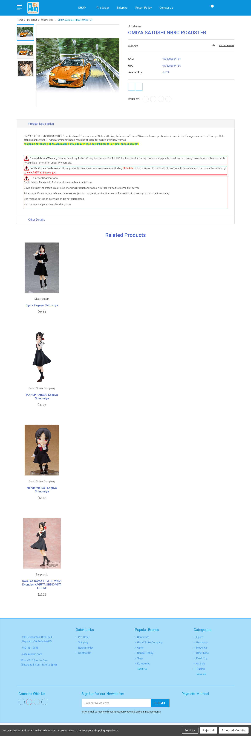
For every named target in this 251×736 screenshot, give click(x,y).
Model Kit (201, 647)
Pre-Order (103, 7)
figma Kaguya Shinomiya (42, 305)
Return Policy (143, 7)
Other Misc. (202, 653)
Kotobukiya (143, 663)
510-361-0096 (30, 647)
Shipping (122, 7)
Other (140, 647)
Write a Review (226, 44)
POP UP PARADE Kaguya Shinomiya (42, 396)
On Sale (200, 663)
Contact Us (166, 7)
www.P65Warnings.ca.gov (41, 172)
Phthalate (128, 167)
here (104, 143)
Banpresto (143, 637)
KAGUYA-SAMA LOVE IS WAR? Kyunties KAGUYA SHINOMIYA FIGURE (42, 584)
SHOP (83, 7)
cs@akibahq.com (32, 653)
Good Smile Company (150, 642)
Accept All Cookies (234, 730)
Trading (200, 668)
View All (142, 668)
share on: (134, 99)
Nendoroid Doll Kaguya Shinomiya (42, 489)
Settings (190, 730)
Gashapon (202, 642)
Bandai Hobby (145, 653)
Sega (140, 658)
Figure (199, 637)
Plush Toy (201, 658)
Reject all (209, 730)
